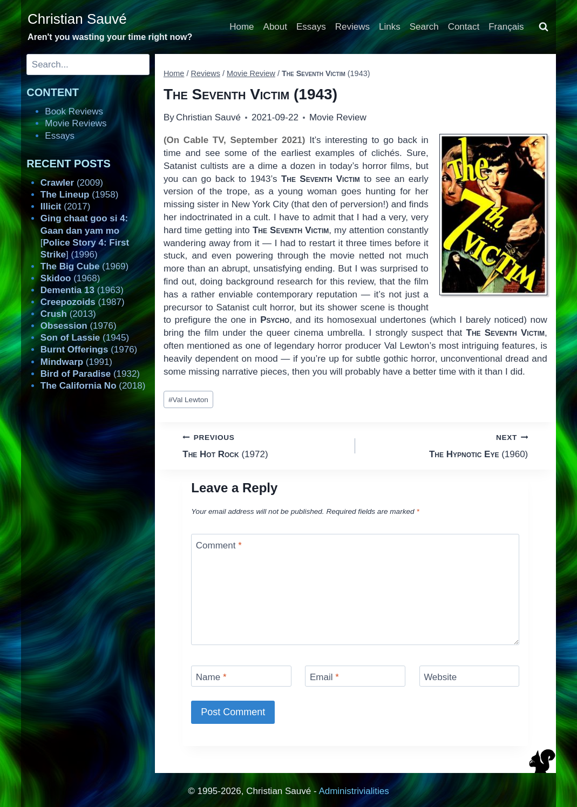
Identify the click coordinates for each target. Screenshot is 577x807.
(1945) (84, 338)
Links (389, 27)
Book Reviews (74, 111)
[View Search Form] (543, 27)
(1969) (84, 266)
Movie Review (337, 117)
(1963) (82, 290)
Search (424, 27)
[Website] (469, 676)
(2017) (65, 206)
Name (211, 677)
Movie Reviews (75, 123)
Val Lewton (188, 400)
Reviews (352, 27)
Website (440, 677)
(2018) (93, 386)
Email (324, 677)
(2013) (68, 314)
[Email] (355, 676)
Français (506, 27)
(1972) (264, 445)
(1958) (79, 194)
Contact (464, 27)
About (275, 27)
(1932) (90, 374)
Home (241, 27)
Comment (219, 545)
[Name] (241, 676)
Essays (311, 27)
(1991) (76, 362)
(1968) (70, 278)
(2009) (71, 183)
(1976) (78, 326)
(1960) (446, 445)
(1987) (82, 302)
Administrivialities (353, 791)
